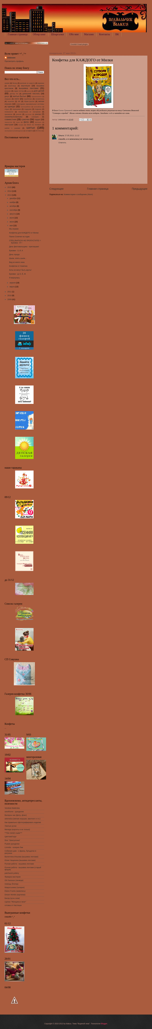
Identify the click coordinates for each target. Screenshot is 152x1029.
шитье (30, 127)
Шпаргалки (57, 34)
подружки (27, 109)
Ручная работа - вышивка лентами (19, 864)
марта (12, 287)
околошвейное (26, 107)
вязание (8, 91)
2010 (9, 296)
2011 (9, 292)
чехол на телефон (34, 125)
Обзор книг (39, 34)
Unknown (11, 58)
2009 (9, 299)
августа (13, 214)
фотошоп (38, 122)
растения (28, 114)
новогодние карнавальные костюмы (30, 104)
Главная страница (18, 34)
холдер (20, 125)
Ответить (62, 143)
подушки (38, 109)
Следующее (56, 188)
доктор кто (14, 94)
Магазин (89, 34)
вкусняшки (25, 86)
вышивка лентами (28, 88)
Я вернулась (14, 278)
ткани (18, 122)
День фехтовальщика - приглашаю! (24, 247)
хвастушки (9, 125)
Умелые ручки (10, 826)
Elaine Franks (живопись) (15, 891)
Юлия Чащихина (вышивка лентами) (20, 860)
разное (18, 114)
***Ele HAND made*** (13, 833)
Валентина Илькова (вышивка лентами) (21, 857)
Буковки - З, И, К (16, 251)
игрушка (8, 99)
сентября (14, 210)
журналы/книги (37, 96)
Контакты (104, 34)
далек (29, 91)
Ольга (61, 136)
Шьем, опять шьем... (17, 258)
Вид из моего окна (16, 262)
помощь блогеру (11, 884)
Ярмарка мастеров (13, 877)
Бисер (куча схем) (12, 898)
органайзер (38, 107)
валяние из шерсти (27, 83)
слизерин (35, 117)
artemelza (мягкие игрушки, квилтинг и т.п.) (22, 819)
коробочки (28, 99)
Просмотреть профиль (14, 61)
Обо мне (74, 34)
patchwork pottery (12, 873)
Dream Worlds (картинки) (15, 895)
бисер (15, 83)
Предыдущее (139, 188)
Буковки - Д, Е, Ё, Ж (17, 274)
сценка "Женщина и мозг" (15, 902)
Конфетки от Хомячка (18, 266)
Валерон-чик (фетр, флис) (16, 815)
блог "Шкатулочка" (12, 840)
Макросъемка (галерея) (14, 887)
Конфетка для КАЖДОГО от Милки (23, 233)
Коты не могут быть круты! (20, 270)
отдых (7, 109)
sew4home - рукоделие (14, 812)
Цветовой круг (10, 837)
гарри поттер (19, 91)
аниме (7, 83)
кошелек (11, 101)
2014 (9, 191)
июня (12, 222)
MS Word (39, 131)
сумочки (25, 119)
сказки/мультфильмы (13, 117)
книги (16, 99)
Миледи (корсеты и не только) (17, 830)
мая (11, 226)
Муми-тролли (29, 101)
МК (19, 101)
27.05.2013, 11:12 (72, 136)
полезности (9, 112)
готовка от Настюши (13, 905)
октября (13, 206)
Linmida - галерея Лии (14, 847)
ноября (13, 202)
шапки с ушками (12, 128)
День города (14, 255)
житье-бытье (19, 96)
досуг (7, 96)
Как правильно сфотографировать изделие (23, 822)
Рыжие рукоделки (12, 844)
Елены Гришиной (65, 110)
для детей (39, 91)
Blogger (104, 1024)
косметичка (40, 99)
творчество (8, 122)
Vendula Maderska (12, 808)
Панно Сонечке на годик (19, 237)
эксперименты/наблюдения (14, 131)
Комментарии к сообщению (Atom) (78, 194)
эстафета (29, 131)
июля (12, 218)
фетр (26, 122)
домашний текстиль (31, 94)
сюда (111, 113)
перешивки (17, 109)
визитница (12, 86)
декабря (13, 198)
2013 (9, 195)
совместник (10, 119)
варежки (41, 83)
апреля (13, 283)
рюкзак (38, 114)
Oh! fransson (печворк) (14, 880)
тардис (37, 120)
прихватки (8, 114)
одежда (11, 106)
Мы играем (13, 229)
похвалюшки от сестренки (29, 112)
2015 (9, 187)
